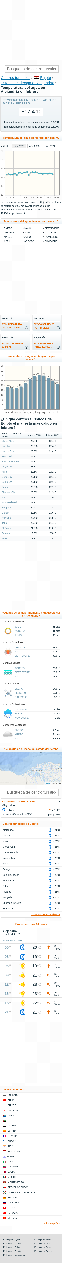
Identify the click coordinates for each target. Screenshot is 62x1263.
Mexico (12, 1177)
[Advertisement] (31, 33)
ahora (12, 345)
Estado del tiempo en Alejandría (27, 83)
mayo (27, 228)
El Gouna (6, 528)
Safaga (5, 487)
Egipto (45, 78)
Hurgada (6, 507)
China (11, 1100)
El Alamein (8, 908)
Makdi (5, 471)
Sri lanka (13, 1197)
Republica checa (18, 1187)
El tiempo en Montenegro (14, 1255)
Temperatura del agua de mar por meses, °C (31, 221)
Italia (11, 1161)
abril (7, 241)
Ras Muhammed (10, 461)
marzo (8, 237)
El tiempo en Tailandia (44, 1239)
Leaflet (47, 784)
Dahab (5, 512)
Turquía (13, 1213)
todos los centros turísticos (45, 914)
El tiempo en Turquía (12, 1243)
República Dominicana (21, 1192)
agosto (29, 241)
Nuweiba (6, 518)
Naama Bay (8, 451)
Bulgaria (13, 1095)
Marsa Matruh (10, 852)
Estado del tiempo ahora (18, 801)
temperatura (12, 326)
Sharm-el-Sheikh (10, 492)
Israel (11, 1156)
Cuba (11, 1115)
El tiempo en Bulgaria (12, 1247)
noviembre (52, 237)
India (10, 1146)
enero (8, 228)
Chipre (12, 1105)
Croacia (13, 1110)
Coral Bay (7, 477)
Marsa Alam (8, 441)
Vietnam (12, 1218)
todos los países (52, 1223)
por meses (44, 326)
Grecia (12, 1141)
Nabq (4, 497)
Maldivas (13, 1166)
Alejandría (8, 830)
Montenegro (16, 1182)
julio (27, 237)
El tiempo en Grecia (43, 1247)
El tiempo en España (12, 1251)
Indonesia (14, 1151)
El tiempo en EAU (42, 1243)
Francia (12, 1136)
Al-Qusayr (7, 466)
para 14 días (44, 345)
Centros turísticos (15, 78)
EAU (10, 1120)
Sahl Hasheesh (9, 502)
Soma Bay (7, 482)
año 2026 (19, 146)
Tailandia (13, 1202)
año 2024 (50, 146)
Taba (4, 523)
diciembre (51, 241)
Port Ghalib (7, 456)
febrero (9, 232)
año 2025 (34, 146)
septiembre (52, 228)
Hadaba (6, 446)
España (12, 1131)
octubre (50, 232)
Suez (4, 538)
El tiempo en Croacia (43, 1251)
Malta (11, 1172)
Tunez (11, 1207)
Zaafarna (6, 533)
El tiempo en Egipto (11, 1239)
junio (27, 232)
